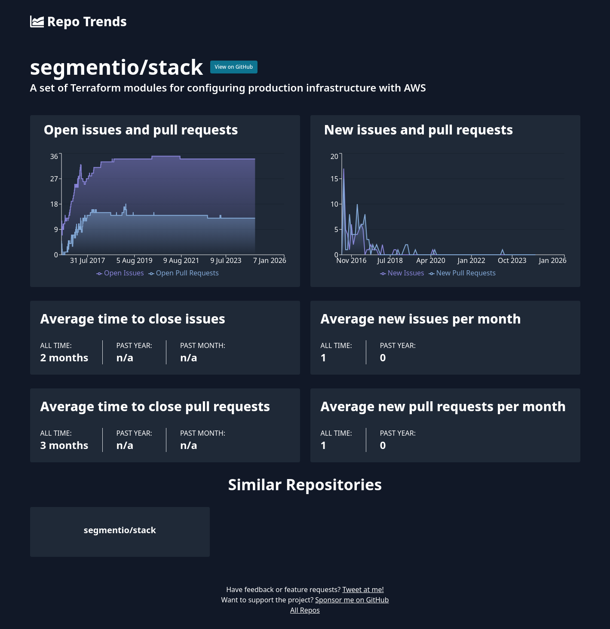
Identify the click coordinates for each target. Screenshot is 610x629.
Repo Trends (78, 21)
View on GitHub (234, 66)
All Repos (305, 610)
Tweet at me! (362, 589)
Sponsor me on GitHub (352, 600)
